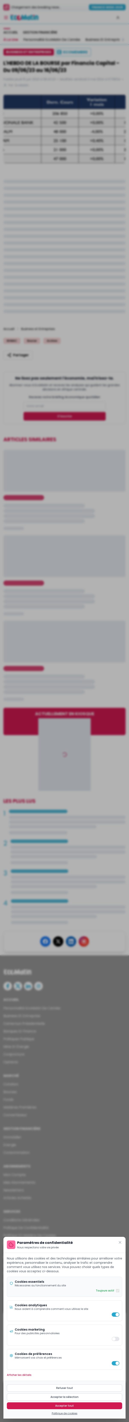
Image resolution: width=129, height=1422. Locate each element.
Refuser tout (64, 1388)
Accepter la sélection (64, 1397)
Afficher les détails (19, 1375)
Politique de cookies (64, 1413)
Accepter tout (64, 1405)
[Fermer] (120, 1242)
